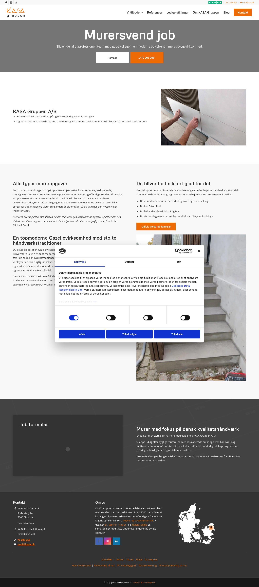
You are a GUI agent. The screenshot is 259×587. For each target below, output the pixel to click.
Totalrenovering (147, 565)
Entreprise (151, 559)
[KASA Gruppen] (16, 12)
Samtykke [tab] (80, 262)
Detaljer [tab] (129, 262)
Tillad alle (177, 334)
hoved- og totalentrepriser (138, 520)
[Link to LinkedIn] (16, 2)
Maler (139, 559)
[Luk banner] (199, 251)
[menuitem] (215, 2)
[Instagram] (107, 541)
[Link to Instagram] (11, 2)
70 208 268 (231, 2)
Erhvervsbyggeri (126, 565)
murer (122, 524)
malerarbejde (139, 524)
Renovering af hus (104, 565)
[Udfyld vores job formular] (156, 226)
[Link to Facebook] (6, 2)
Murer (129, 559)
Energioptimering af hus (173, 565)
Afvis (82, 334)
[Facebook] (99, 541)
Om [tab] (179, 262)
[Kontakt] (112, 57)
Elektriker (107, 559)
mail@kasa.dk (247, 2)
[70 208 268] (146, 57)
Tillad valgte (129, 334)
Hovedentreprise (81, 565)
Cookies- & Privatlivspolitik (144, 582)
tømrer (113, 524)
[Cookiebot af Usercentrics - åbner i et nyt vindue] (177, 251)
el (106, 524)
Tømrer (119, 559)
